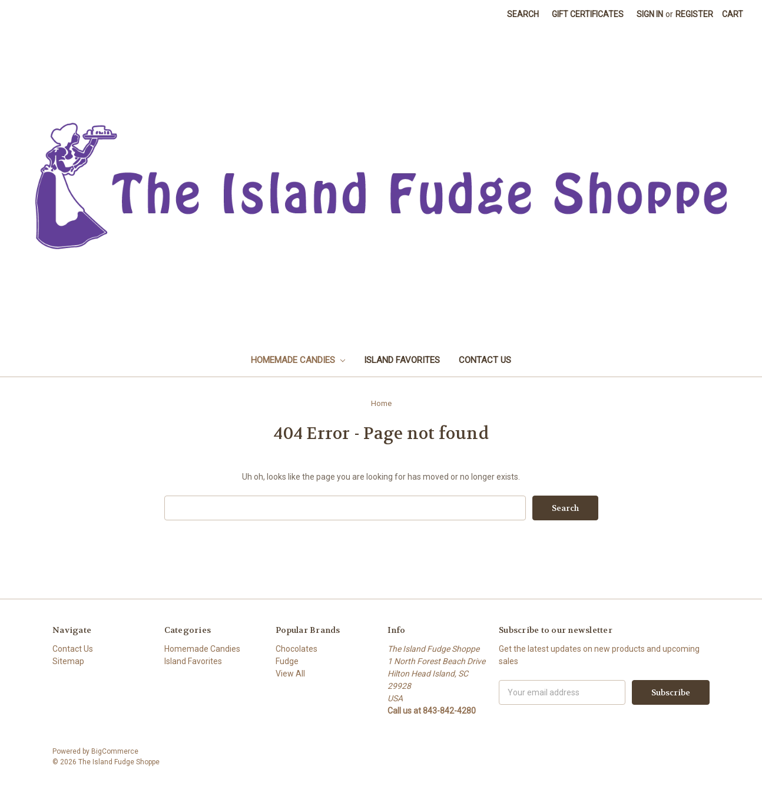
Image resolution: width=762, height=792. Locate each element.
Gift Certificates (588, 14)
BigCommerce (114, 751)
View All (290, 673)
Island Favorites (402, 360)
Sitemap (68, 661)
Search (523, 14)
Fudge (287, 661)
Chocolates (296, 649)
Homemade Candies (298, 360)
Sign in (650, 14)
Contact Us (485, 360)
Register (694, 14)
